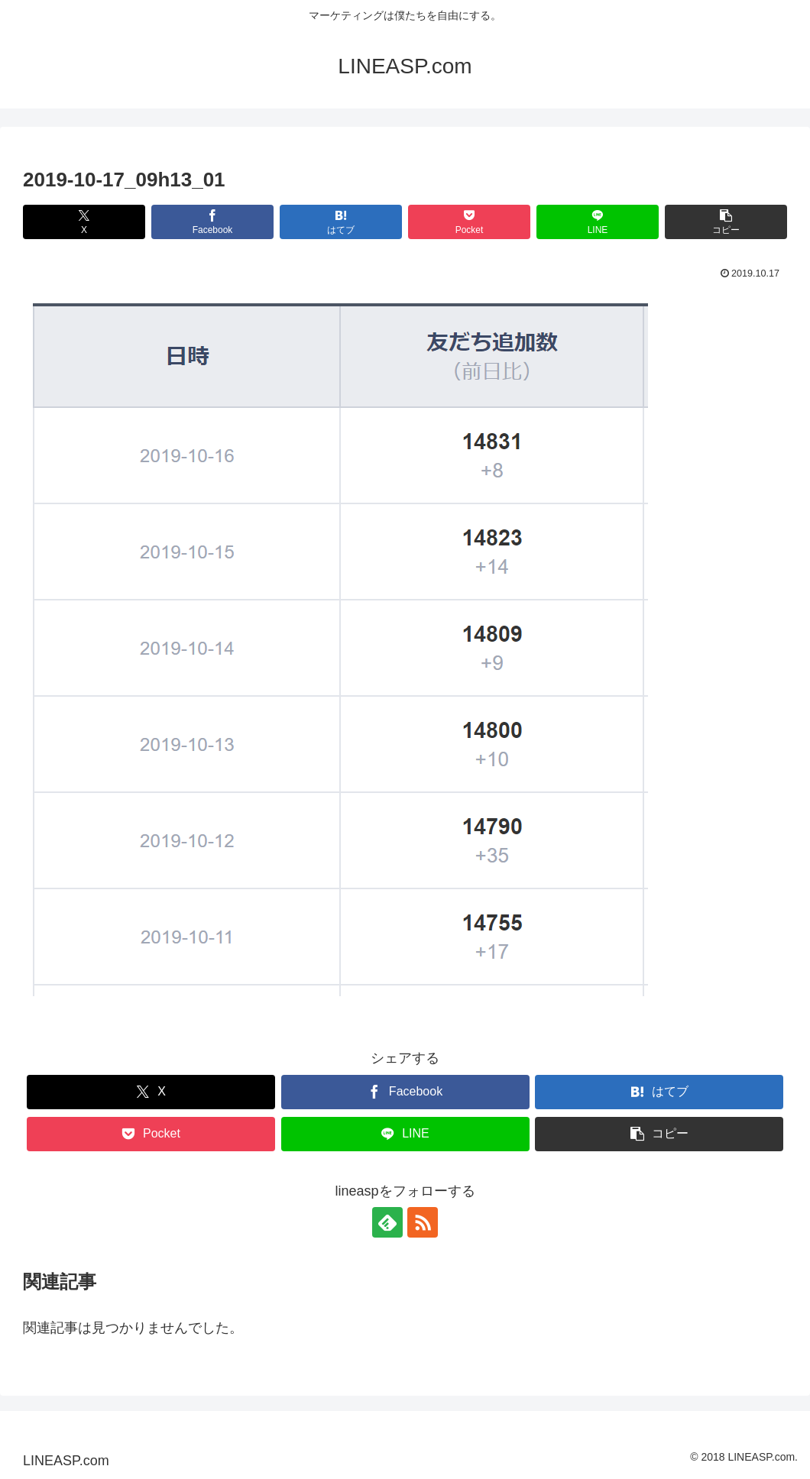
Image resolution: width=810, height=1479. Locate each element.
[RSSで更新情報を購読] (422, 1222)
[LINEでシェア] (597, 222)
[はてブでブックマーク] (341, 222)
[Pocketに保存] (469, 222)
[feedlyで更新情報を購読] (387, 1222)
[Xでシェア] (84, 222)
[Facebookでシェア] (212, 222)
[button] (726, 222)
